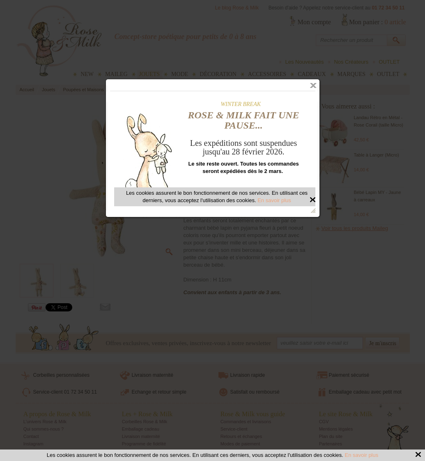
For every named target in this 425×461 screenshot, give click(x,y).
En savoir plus (362, 455)
